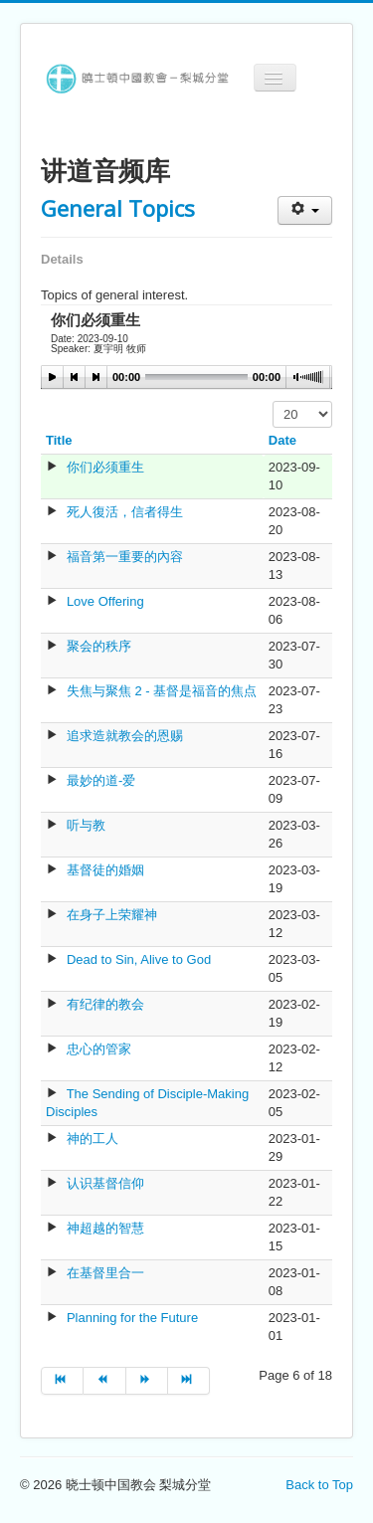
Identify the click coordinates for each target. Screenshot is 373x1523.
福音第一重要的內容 (125, 556)
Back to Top (319, 1484)
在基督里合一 (105, 1272)
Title (59, 440)
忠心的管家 (99, 1049)
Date (282, 440)
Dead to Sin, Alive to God (139, 959)
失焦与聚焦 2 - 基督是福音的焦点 (162, 690)
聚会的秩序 (99, 646)
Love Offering (105, 601)
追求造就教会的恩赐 (125, 735)
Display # (273, 401)
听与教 (86, 825)
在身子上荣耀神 (112, 914)
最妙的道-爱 (101, 780)
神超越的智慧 (105, 1228)
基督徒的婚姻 (105, 869)
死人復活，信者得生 (125, 511)
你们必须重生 (105, 467)
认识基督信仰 (105, 1183)
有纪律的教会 (105, 1004)
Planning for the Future (132, 1317)
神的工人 (92, 1138)
